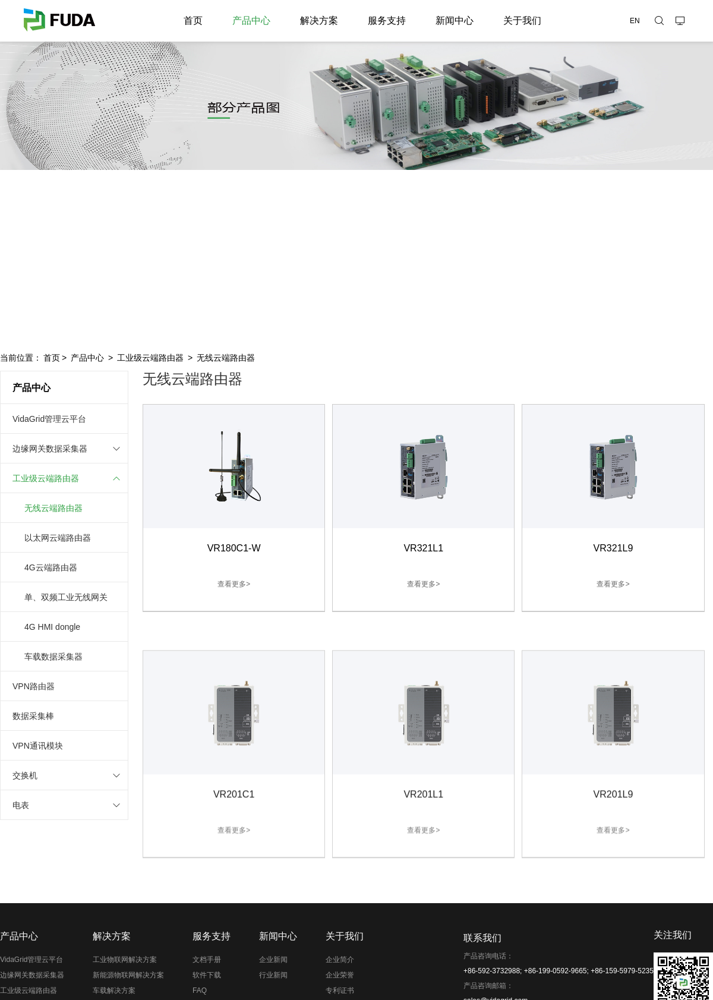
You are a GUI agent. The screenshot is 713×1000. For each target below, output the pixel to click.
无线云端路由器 (226, 357)
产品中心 (251, 20)
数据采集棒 (33, 716)
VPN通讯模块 (37, 745)
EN (635, 21)
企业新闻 (273, 959)
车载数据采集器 (53, 656)
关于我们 (522, 20)
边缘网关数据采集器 (49, 448)
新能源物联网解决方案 (128, 975)
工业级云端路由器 (150, 357)
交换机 (24, 775)
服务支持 (387, 20)
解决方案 (319, 20)
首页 (193, 20)
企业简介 (340, 959)
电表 (20, 805)
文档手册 (207, 959)
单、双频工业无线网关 (66, 597)
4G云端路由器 (50, 567)
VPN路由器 (33, 686)
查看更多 (233, 590)
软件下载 (207, 975)
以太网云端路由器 (57, 537)
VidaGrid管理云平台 (49, 419)
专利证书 (340, 990)
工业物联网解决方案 (125, 959)
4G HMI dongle (52, 627)
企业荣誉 (340, 975)
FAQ (200, 990)
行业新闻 (273, 975)
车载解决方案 (114, 990)
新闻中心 (455, 20)
